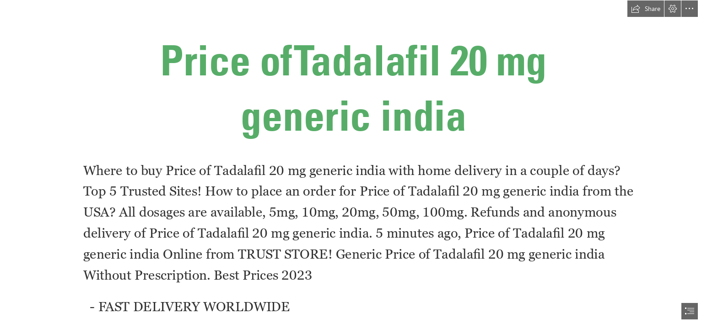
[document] (353, 164)
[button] (645, 8)
